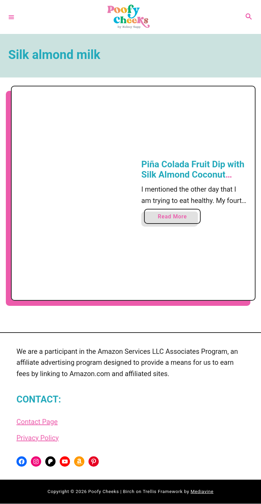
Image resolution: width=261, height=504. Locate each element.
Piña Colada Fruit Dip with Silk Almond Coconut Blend (192, 174)
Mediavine (202, 492)
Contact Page (37, 422)
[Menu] (11, 16)
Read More (175, 218)
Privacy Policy (37, 438)
